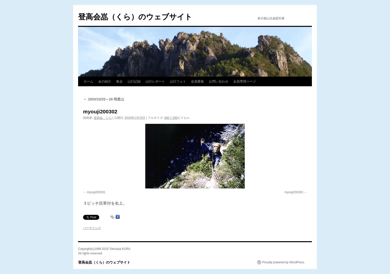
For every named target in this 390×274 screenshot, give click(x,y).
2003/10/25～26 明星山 (103, 99)
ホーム (88, 81)
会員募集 (197, 81)
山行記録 (134, 81)
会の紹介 (104, 81)
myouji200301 (96, 192)
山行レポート (155, 81)
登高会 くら (103, 118)
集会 (119, 81)
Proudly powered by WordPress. (283, 262)
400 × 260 (171, 118)
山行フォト (178, 81)
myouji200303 (294, 192)
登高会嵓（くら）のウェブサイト (135, 17)
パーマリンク (92, 228)
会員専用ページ (244, 81)
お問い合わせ (218, 81)
